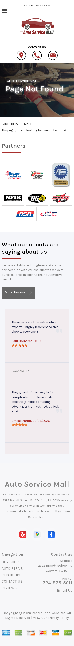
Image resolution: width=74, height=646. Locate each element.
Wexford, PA (21, 371)
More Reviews (18, 292)
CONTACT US (12, 581)
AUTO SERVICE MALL (22, 81)
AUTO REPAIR (12, 568)
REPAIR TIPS (12, 575)
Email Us (64, 590)
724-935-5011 (30, 494)
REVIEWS (9, 588)
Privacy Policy (58, 618)
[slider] (19, 345)
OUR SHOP (10, 562)
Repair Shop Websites (49, 613)
